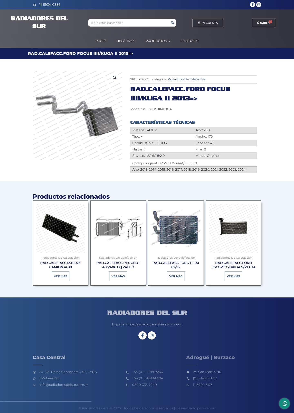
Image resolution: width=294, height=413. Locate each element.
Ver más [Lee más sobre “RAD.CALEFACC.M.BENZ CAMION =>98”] (60, 276)
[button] (114, 77)
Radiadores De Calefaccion (187, 79)
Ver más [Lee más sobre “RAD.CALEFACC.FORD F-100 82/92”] (176, 276)
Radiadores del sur (147, 313)
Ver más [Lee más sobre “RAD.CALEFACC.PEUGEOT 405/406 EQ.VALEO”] (118, 276)
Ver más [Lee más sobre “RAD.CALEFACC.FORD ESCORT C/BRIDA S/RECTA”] (233, 276)
